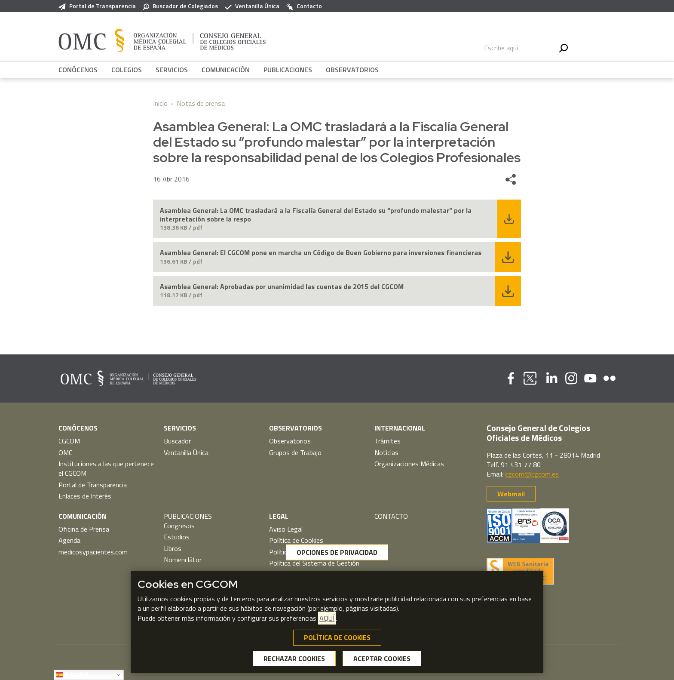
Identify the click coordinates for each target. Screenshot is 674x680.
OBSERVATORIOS (352, 70)
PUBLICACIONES (287, 70)
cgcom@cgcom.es (532, 474)
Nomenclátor (183, 559)
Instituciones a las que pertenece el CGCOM (106, 468)
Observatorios (290, 441)
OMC (65, 452)
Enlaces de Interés (84, 496)
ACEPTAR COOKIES (382, 659)
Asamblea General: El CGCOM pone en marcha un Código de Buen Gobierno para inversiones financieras (320, 253)
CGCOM (69, 441)
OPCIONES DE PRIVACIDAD (337, 553)
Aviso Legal (286, 529)
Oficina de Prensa (83, 529)
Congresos (179, 525)
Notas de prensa (201, 103)
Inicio (160, 103)
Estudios (177, 537)
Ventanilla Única (252, 6)
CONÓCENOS (78, 70)
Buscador (177, 441)
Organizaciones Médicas (409, 463)
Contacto (304, 6)
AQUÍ (326, 618)
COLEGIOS (126, 70)
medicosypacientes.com (93, 552)
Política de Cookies (296, 540)
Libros (172, 548)
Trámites (387, 441)
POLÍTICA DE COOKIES (337, 638)
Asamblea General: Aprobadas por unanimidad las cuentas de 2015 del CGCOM (282, 287)
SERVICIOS (172, 70)
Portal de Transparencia (97, 6)
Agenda (69, 540)
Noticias (386, 452)
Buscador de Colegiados (180, 6)
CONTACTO (391, 516)
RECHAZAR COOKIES (294, 659)
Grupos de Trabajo (295, 452)
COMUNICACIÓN (226, 70)
